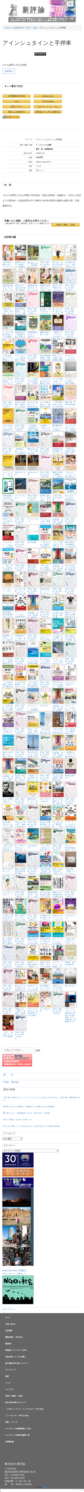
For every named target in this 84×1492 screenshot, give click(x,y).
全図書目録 (18, 27)
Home (7, 27)
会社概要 (8, 1330)
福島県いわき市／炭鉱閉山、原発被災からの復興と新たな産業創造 (28, 1106)
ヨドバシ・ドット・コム (47, 106)
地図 (7, 1376)
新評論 (34, 9)
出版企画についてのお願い (15, 1357)
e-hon (16, 101)
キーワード (9, 1309)
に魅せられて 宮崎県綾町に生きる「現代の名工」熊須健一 (27, 1112)
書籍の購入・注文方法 (13, 1337)
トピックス (9, 1389)
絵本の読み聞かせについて (15, 1402)
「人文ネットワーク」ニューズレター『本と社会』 (25, 1409)
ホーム (7, 1317)
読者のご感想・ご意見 (65, 225)
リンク (7, 1383)
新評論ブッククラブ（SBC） (16, 1350)
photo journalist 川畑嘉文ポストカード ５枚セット (18, 1231)
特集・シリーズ (11, 1422)
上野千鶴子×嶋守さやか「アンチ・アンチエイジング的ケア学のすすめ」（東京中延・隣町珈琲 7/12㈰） (41, 1099)
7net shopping (48, 101)
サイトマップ (10, 1370)
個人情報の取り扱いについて (16, 1363)
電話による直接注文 (16, 112)
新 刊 (8, 1074)
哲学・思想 (31, 27)
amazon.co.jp (47, 96)
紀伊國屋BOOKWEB (16, 96)
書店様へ (8, 1344)
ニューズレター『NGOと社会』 (17, 1415)
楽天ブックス (16, 106)
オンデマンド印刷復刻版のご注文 (18, 1428)
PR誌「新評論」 (12, 1082)
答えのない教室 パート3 (31, 1126)
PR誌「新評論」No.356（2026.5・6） (18, 1120)
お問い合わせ (10, 1324)
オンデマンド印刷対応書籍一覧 (17, 1435)
